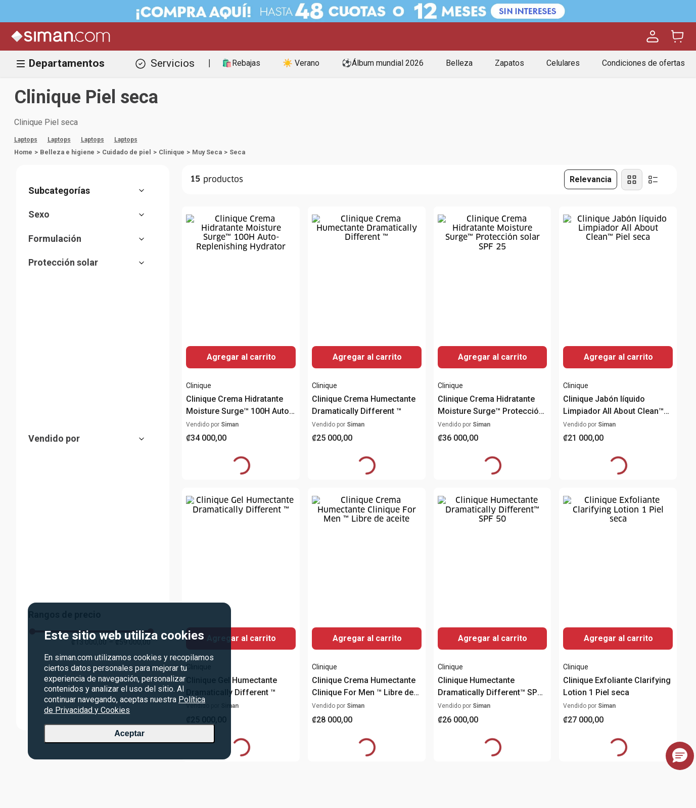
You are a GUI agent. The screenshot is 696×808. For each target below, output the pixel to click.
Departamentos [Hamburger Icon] (61, 63)
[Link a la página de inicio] (23, 152)
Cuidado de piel (126, 152)
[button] (91, 190)
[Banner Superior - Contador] (348, 11)
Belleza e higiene (67, 152)
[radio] (631, 179)
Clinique (171, 152)
